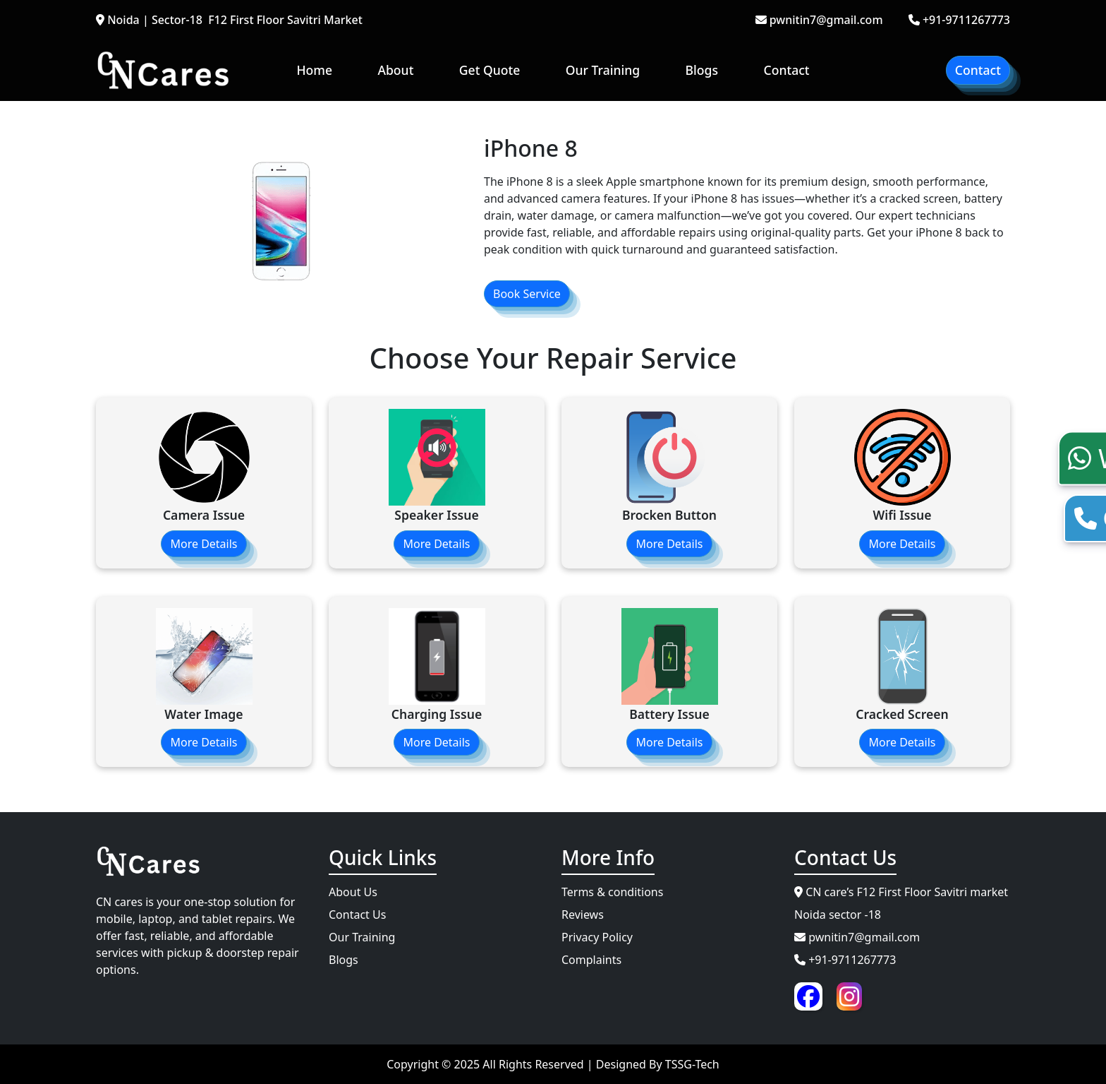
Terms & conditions (612, 892)
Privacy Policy (597, 937)
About (395, 69)
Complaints (591, 959)
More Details (203, 544)
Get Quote (490, 69)
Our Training (603, 69)
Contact (786, 69)
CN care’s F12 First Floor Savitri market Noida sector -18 (901, 903)
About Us (353, 892)
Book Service (527, 294)
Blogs (702, 69)
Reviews (582, 914)
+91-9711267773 (959, 20)
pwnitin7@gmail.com (819, 20)
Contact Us (357, 914)
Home (314, 69)
